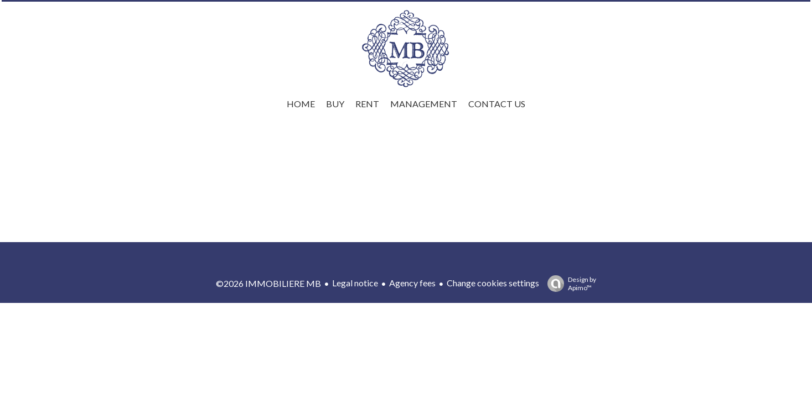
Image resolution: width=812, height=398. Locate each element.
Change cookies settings (493, 282)
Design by (569, 283)
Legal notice (355, 282)
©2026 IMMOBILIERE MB (268, 283)
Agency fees (412, 282)
